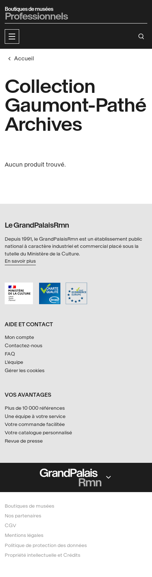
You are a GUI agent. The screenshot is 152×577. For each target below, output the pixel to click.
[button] (12, 36)
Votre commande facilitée (35, 424)
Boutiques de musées (29, 506)
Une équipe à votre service (35, 416)
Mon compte (19, 337)
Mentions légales (24, 535)
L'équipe (14, 362)
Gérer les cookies (25, 370)
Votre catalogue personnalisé (38, 432)
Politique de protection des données (46, 545)
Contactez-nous (23, 345)
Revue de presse (24, 441)
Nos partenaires (23, 515)
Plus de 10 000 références (35, 408)
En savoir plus (20, 261)
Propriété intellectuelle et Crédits (42, 555)
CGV (10, 525)
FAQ (10, 354)
